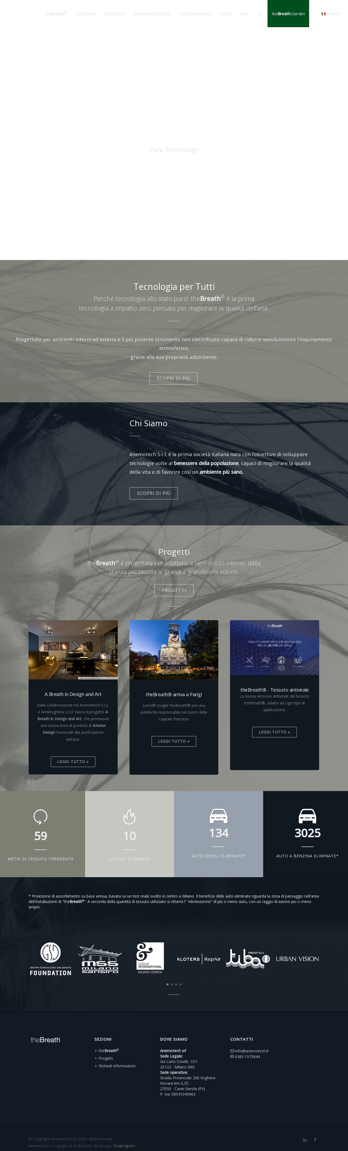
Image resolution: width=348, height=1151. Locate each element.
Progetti (174, 590)
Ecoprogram (124, 1129)
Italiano (330, 13)
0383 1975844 (247, 1040)
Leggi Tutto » (73, 761)
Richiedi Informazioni (117, 1049)
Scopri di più (173, 378)
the (109, 1034)
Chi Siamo (86, 13)
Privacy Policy (40, 1136)
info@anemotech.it (252, 1034)
